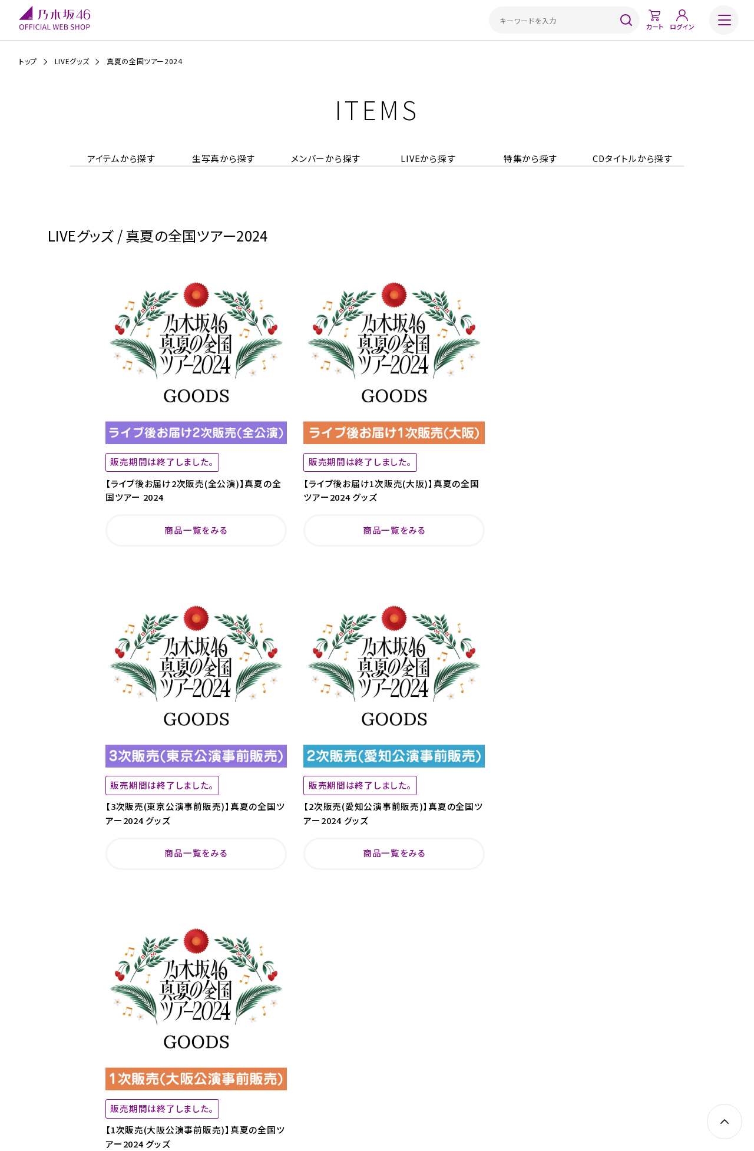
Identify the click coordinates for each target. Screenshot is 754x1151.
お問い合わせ (538, 1063)
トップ (28, 61)
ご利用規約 (264, 1063)
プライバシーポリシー (417, 1063)
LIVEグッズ (72, 61)
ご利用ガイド (215, 1063)
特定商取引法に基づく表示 (334, 1063)
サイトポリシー (483, 1063)
